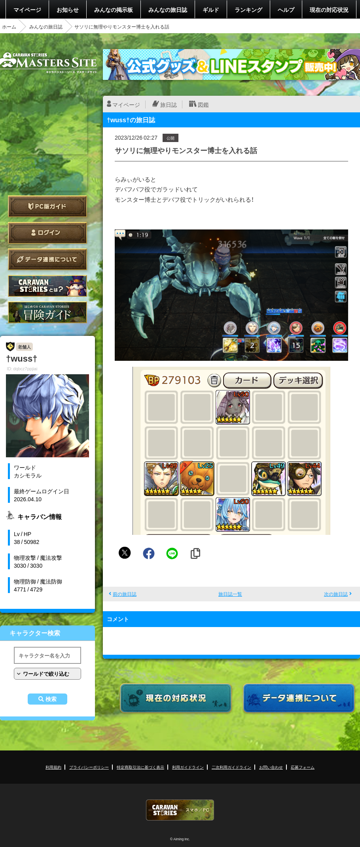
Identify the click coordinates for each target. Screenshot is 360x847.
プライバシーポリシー (89, 767)
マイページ (27, 9)
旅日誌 (168, 104)
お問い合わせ (271, 767)
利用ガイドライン (188, 767)
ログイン (47, 233)
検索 (51, 699)
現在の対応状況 (329, 9)
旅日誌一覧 (230, 593)
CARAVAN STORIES (180, 810)
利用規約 (53, 767)
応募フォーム (303, 767)
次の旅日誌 (336, 593)
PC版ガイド (47, 206)
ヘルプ (286, 9)
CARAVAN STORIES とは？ (47, 286)
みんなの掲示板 (113, 9)
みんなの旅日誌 (167, 9)
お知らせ (68, 9)
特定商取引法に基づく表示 (140, 767)
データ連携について (47, 259)
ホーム (9, 26)
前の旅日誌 (124, 593)
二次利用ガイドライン (231, 767)
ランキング (248, 9)
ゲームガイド (47, 312)
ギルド (211, 9)
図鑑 (203, 104)
